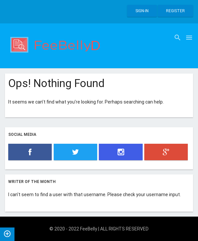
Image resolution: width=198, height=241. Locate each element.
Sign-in (142, 11)
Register (175, 11)
